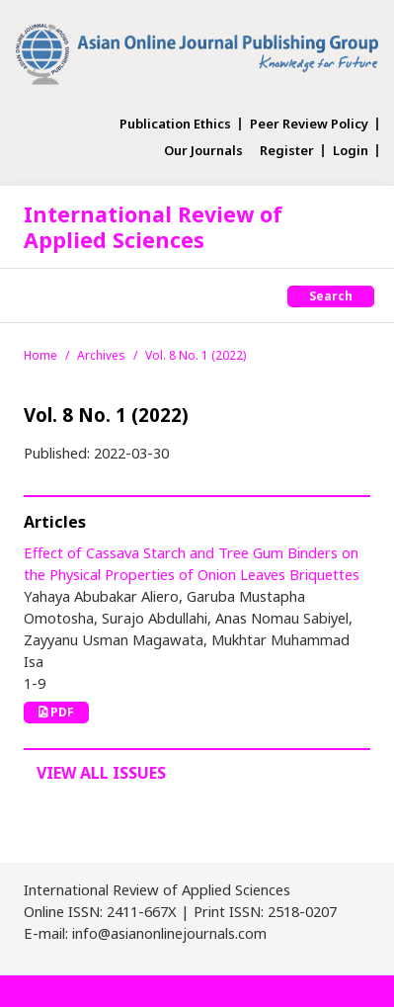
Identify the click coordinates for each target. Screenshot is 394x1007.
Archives (101, 355)
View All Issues (101, 773)
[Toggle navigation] (34, 295)
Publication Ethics (175, 124)
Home (40, 355)
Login (350, 150)
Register (287, 150)
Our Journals (203, 150)
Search (331, 296)
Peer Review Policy (309, 124)
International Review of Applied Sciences (153, 227)
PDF (56, 712)
